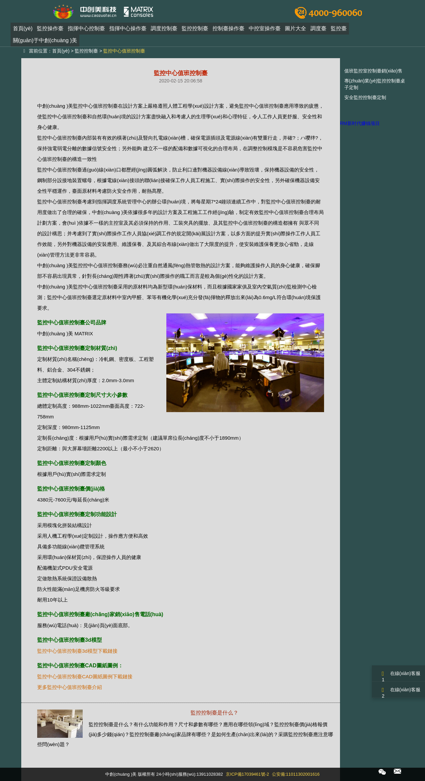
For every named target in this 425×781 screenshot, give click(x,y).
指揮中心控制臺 (86, 31)
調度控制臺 (164, 31)
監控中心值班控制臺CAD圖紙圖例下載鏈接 (84, 676)
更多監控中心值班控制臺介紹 (69, 687)
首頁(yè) (23, 31)
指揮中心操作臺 (127, 31)
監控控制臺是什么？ (214, 713)
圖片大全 (295, 31)
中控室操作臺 (265, 31)
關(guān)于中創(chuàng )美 (45, 43)
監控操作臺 (50, 31)
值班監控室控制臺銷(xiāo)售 (373, 70)
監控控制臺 (195, 31)
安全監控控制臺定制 (365, 97)
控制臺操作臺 (228, 31)
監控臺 (339, 31)
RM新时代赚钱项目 (360, 123)
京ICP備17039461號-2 (247, 774)
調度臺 (318, 31)
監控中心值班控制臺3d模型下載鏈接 (77, 651)
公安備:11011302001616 (296, 774)
